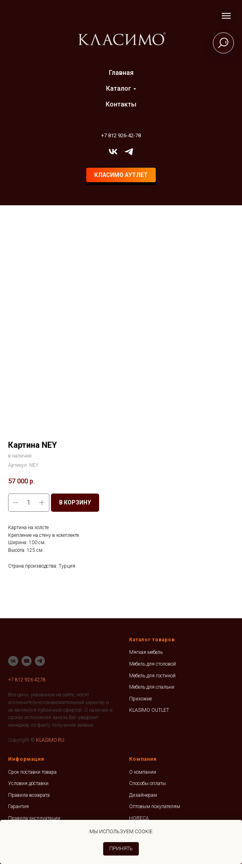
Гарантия (18, 806)
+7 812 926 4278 (27, 680)
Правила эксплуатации (34, 818)
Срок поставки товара (32, 772)
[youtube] (26, 661)
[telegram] (129, 152)
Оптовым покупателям (154, 806)
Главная (121, 73)
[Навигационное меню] (226, 16)
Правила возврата (29, 795)
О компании (142, 772)
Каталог (118, 88)
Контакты (121, 104)
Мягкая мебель (146, 652)
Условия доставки (28, 783)
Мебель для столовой (152, 664)
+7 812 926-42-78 (121, 135)
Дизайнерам (143, 795)
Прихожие (140, 699)
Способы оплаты (147, 783)
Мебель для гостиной (152, 676)
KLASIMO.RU (50, 740)
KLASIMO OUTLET (149, 710)
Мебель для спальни (151, 687)
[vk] (113, 152)
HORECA (139, 818)
